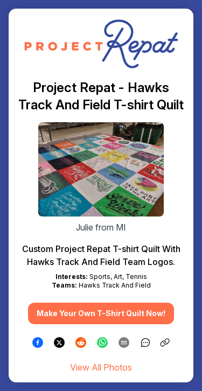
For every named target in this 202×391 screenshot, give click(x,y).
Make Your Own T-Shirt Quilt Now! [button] (101, 313)
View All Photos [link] (101, 367)
